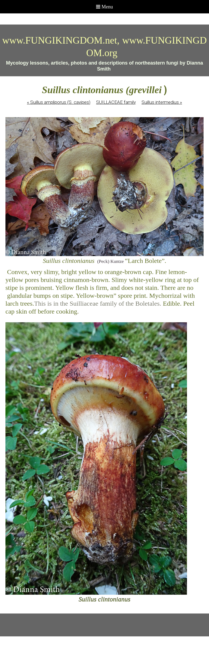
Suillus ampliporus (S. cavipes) (58, 102)
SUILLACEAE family (116, 102)
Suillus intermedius (162, 102)
